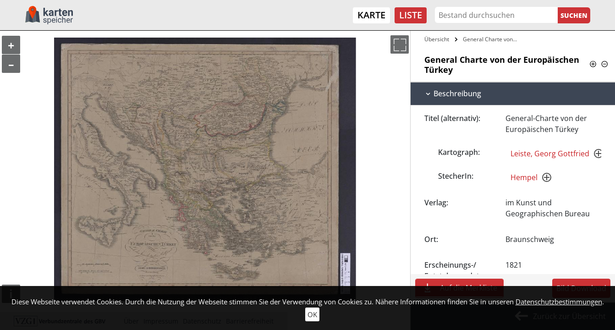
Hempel (524, 177)
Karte (371, 15)
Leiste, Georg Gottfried (550, 153)
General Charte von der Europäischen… (492, 39)
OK (312, 314)
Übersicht (436, 39)
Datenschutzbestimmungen (559, 301)
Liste (410, 15)
